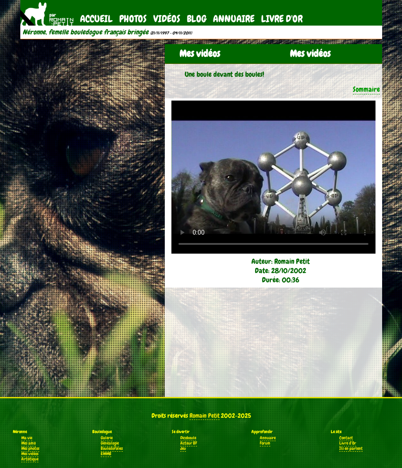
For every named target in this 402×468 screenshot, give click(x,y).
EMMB (106, 454)
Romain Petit (205, 415)
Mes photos (30, 448)
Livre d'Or (282, 18)
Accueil (96, 18)
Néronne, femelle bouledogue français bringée (85, 32)
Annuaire (233, 18)
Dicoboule (188, 438)
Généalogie (110, 443)
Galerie (107, 438)
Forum (265, 443)
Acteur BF (188, 443)
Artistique (29, 459)
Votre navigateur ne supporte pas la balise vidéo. (273, 177)
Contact (346, 438)
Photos (133, 18)
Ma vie (26, 438)
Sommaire (366, 89)
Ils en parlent (351, 448)
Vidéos (166, 18)
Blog (196, 18)
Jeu (183, 448)
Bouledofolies (112, 448)
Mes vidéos (29, 454)
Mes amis (28, 443)
